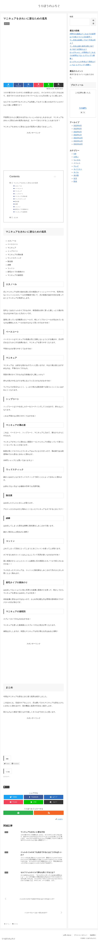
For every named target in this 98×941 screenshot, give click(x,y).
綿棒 (16, 204)
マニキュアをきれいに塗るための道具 (26, 183)
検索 (71, 17)
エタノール (18, 186)
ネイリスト (78, 169)
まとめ (16, 217)
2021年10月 (78, 144)
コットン (17, 206)
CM (75, 154)
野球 (75, 181)
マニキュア (18, 191)
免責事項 (92, 935)
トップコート (19, 194)
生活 (75, 178)
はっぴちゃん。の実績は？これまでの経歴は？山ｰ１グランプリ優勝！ (83, 55)
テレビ (76, 166)
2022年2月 (78, 132)
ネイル (6, 787)
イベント (77, 163)
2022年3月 (78, 129)
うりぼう (83, 108)
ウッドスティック (20, 199)
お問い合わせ (67, 935)
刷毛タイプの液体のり (22, 209)
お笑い (76, 157)
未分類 (76, 175)
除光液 (17, 201)
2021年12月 (78, 138)
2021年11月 (78, 141)
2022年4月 (78, 126)
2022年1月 (78, 135)
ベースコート (19, 188)
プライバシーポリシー (81, 935)
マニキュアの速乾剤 (21, 212)
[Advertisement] (33, 150)
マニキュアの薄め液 (21, 196)
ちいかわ (77, 160)
